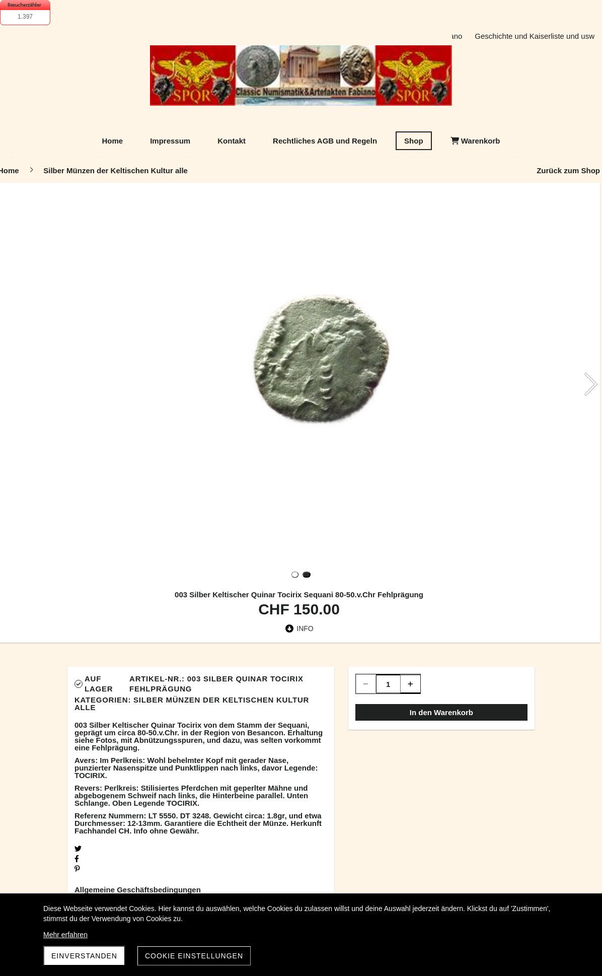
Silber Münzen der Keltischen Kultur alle (191, 703)
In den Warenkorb (441, 712)
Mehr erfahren (65, 935)
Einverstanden (84, 956)
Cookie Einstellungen (194, 956)
